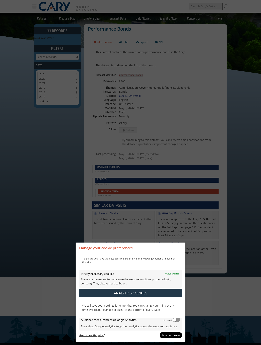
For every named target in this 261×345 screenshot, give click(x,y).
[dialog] (130, 292)
